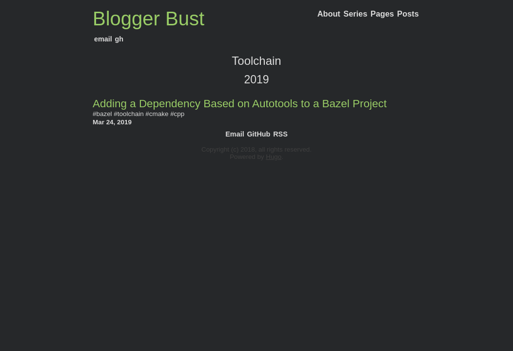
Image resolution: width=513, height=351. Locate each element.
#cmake (156, 113)
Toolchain (256, 60)
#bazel (102, 113)
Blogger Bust (148, 18)
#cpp (177, 113)
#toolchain (128, 113)
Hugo (273, 156)
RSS (280, 134)
